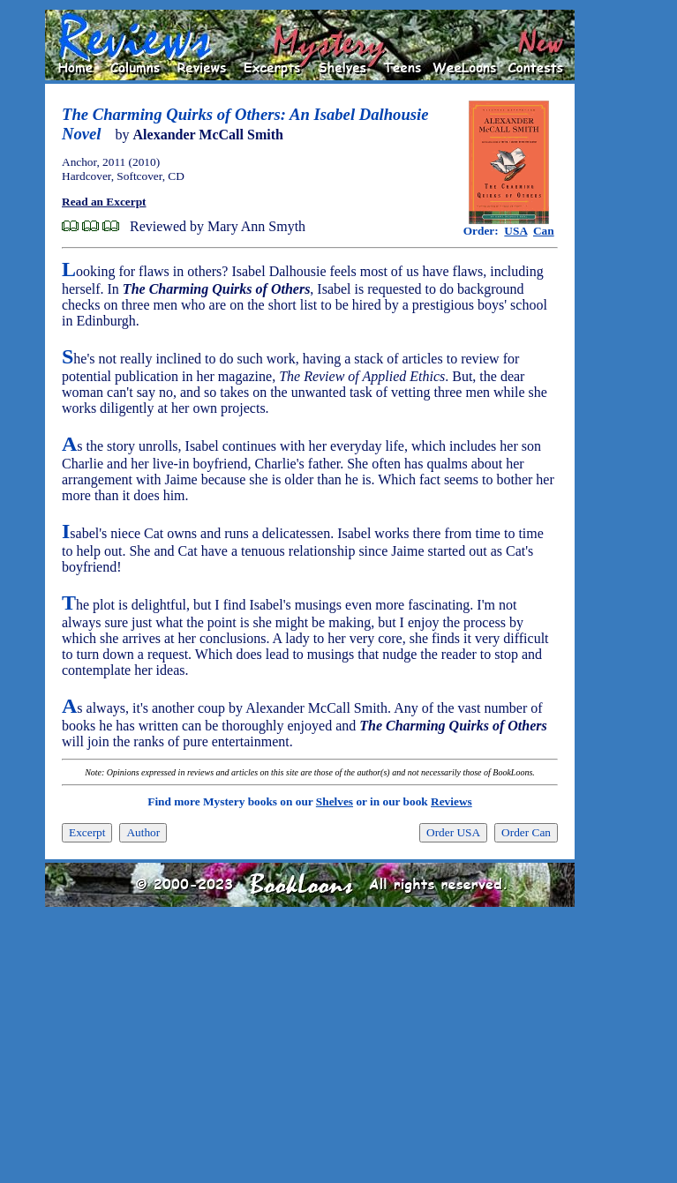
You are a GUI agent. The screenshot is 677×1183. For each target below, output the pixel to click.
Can (543, 230)
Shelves (334, 801)
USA (515, 230)
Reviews (451, 801)
